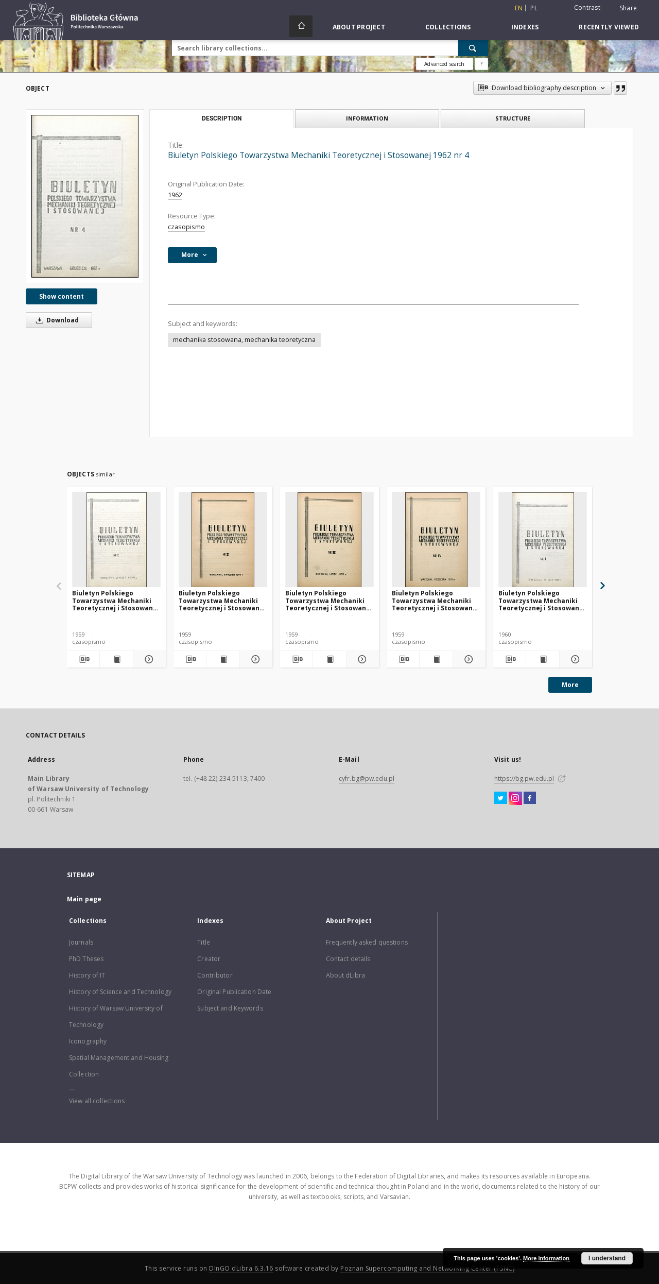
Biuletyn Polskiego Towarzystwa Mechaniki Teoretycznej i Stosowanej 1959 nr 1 (115, 600)
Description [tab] (221, 118)
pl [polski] (533, 8)
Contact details (348, 958)
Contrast (587, 7)
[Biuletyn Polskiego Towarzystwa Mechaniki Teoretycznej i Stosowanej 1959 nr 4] (436, 540)
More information (546, 1258)
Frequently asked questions (367, 942)
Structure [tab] (512, 118)
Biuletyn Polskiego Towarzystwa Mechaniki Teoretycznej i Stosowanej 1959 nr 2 (222, 600)
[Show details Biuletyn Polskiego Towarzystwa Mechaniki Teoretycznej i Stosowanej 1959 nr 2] (254, 659)
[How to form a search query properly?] (481, 64)
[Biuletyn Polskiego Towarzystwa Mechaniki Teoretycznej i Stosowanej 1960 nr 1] (542, 540)
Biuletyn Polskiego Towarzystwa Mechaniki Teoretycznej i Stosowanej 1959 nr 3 (328, 600)
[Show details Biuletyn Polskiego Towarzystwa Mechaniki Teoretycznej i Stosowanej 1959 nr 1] (148, 659)
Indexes (525, 27)
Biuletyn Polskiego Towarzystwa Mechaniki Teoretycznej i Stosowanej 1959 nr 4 (435, 600)
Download (55, 320)
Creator (208, 958)
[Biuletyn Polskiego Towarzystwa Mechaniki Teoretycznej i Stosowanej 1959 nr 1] (116, 540)
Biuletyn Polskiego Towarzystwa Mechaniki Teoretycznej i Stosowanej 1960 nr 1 (541, 600)
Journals (81, 942)
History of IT (87, 975)
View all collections (97, 1101)
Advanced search (444, 63)
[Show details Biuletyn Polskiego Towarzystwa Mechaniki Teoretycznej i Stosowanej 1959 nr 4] (468, 659)
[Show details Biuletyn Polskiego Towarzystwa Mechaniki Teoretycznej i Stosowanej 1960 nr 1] (574, 659)
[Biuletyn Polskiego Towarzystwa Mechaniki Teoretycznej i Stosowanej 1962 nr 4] (84, 196)
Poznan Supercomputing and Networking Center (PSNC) (427, 1268)
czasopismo (186, 226)
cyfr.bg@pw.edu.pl (366, 778)
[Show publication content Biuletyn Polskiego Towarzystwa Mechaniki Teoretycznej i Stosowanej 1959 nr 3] (329, 659)
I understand (607, 1258)
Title (203, 942)
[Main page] (301, 26)
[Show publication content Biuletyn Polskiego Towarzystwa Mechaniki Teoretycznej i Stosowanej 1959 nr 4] (436, 659)
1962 (175, 195)
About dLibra (345, 975)
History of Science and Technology (120, 991)
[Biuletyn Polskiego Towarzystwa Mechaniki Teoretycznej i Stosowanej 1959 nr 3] (329, 540)
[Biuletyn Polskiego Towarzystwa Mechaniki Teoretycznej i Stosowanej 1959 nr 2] (223, 540)
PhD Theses (86, 958)
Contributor (214, 975)
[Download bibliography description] (83, 659)
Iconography (88, 1041)
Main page (84, 899)
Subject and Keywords (230, 1008)
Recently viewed (609, 27)
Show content (61, 296)
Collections (448, 27)
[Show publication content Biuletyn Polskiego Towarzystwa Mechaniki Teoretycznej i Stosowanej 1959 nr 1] (116, 659)
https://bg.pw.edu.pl (524, 778)
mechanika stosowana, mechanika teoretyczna (244, 339)
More (570, 684)
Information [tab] (367, 118)
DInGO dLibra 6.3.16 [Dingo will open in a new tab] (241, 1268)
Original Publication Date (234, 991)
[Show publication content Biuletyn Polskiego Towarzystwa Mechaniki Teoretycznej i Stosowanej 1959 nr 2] (222, 659)
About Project (359, 27)
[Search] (473, 48)
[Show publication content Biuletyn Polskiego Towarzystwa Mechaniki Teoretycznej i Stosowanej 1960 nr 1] (542, 659)
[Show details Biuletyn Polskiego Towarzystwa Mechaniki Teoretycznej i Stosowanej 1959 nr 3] (361, 659)
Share (628, 8)
